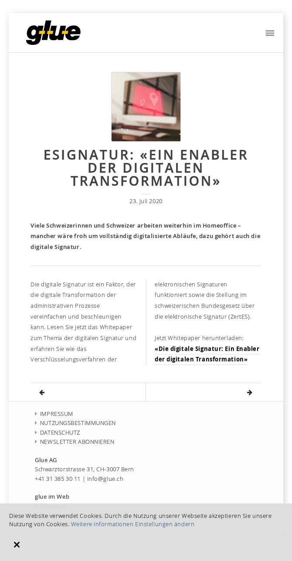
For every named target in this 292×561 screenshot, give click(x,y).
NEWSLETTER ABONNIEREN (75, 441)
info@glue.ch (105, 479)
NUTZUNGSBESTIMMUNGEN (75, 423)
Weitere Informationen (102, 524)
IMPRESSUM (54, 414)
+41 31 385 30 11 (58, 479)
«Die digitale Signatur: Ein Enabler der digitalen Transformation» (207, 354)
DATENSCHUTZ (57, 432)
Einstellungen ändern (164, 524)
